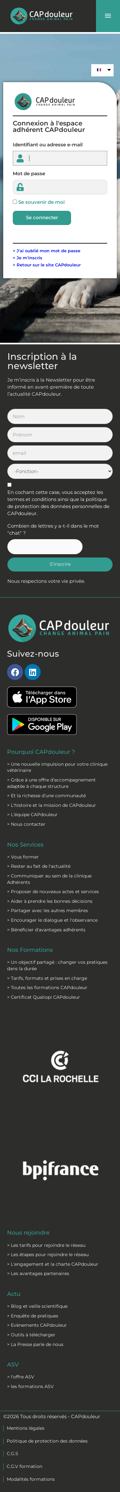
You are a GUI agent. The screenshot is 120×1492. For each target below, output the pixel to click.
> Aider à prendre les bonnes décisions (49, 901)
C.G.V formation (24, 1466)
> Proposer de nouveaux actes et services (53, 891)
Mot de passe (29, 174)
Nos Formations (30, 949)
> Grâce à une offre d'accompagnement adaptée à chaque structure (51, 783)
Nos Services (25, 844)
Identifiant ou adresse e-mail (48, 145)
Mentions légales (25, 1428)
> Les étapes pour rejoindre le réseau (48, 1254)
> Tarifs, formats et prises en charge (47, 978)
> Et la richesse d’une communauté (46, 795)
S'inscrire (60, 564)
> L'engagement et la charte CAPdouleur (52, 1264)
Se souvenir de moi (41, 202)
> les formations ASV (30, 1386)
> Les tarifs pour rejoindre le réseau (46, 1245)
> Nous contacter (26, 824)
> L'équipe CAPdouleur (32, 814)
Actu (13, 1294)
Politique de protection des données (47, 1441)
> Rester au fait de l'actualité (38, 866)
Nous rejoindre (28, 1232)
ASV (13, 1364)
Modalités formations (31, 1479)
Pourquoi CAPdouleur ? (41, 751)
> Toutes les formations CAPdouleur (47, 987)
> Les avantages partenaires (38, 1273)
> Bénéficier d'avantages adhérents (46, 930)
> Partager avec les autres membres (47, 910)
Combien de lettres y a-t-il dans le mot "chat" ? (53, 529)
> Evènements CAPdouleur (37, 1325)
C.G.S (12, 1453)
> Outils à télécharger (31, 1335)
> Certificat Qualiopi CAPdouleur (43, 997)
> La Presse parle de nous (35, 1344)
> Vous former (23, 857)
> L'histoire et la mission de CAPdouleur (51, 805)
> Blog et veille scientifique (37, 1306)
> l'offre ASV (20, 1377)
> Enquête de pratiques (32, 1316)
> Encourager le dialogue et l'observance (52, 920)
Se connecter (42, 217)
